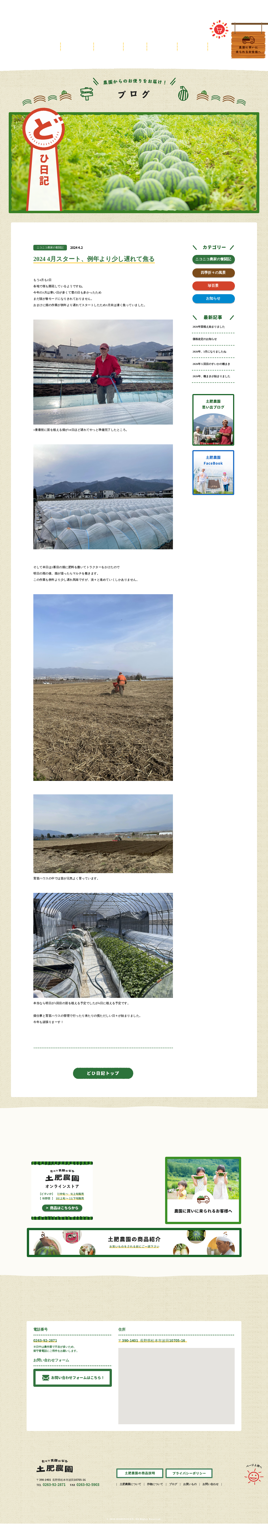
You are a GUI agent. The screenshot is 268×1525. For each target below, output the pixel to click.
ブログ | (173, 1485)
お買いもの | (190, 1485)
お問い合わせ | (211, 1485)
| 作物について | (155, 1485)
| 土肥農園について (130, 1485)
